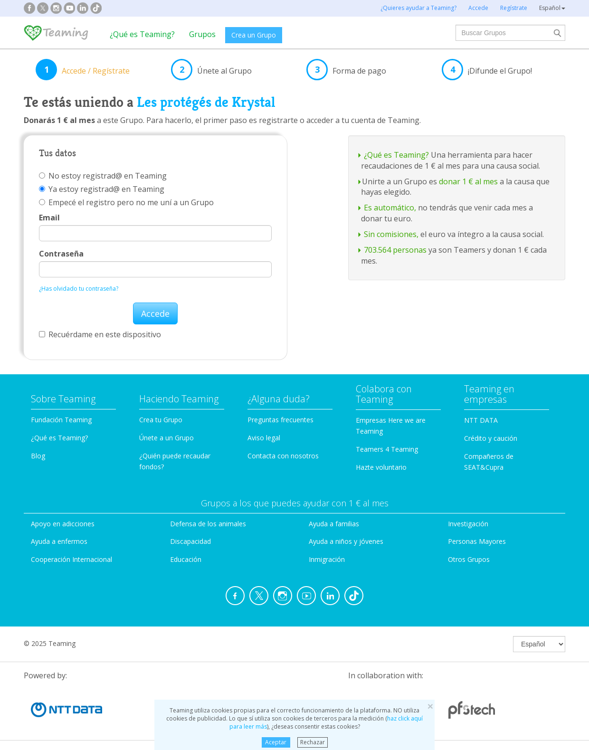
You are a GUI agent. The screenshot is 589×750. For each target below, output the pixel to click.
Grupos (202, 34)
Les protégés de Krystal (206, 102)
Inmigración (327, 559)
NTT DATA (481, 420)
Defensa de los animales (208, 523)
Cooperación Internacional (71, 559)
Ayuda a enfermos (59, 541)
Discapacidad (190, 541)
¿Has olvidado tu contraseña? (78, 289)
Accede (155, 313)
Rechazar (312, 742)
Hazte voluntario (381, 467)
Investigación (468, 523)
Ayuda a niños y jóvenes (346, 541)
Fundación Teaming (61, 419)
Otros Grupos (469, 559)
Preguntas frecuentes (280, 419)
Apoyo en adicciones (63, 523)
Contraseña (61, 253)
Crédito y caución (490, 438)
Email (49, 217)
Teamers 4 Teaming (387, 449)
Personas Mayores (477, 541)
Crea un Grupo (253, 34)
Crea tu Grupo (160, 419)
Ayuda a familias (334, 523)
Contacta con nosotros (283, 455)
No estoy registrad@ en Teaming (103, 176)
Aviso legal (263, 437)
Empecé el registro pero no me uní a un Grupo (126, 202)
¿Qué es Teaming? (142, 34)
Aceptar (275, 742)
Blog (38, 455)
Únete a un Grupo (166, 437)
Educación (185, 559)
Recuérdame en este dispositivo (100, 334)
